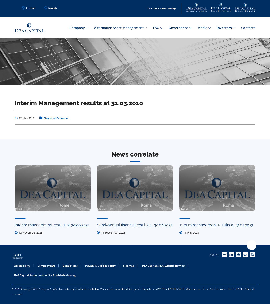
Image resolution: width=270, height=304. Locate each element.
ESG (157, 28)
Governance (180, 28)
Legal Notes (70, 266)
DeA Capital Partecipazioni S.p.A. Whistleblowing (45, 275)
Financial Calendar (56, 118)
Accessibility (22, 266)
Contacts (248, 28)
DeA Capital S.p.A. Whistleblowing (163, 266)
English (28, 8)
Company (78, 28)
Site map (128, 266)
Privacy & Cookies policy (100, 266)
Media (203, 28)
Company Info (46, 266)
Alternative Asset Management (120, 28)
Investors (226, 28)
